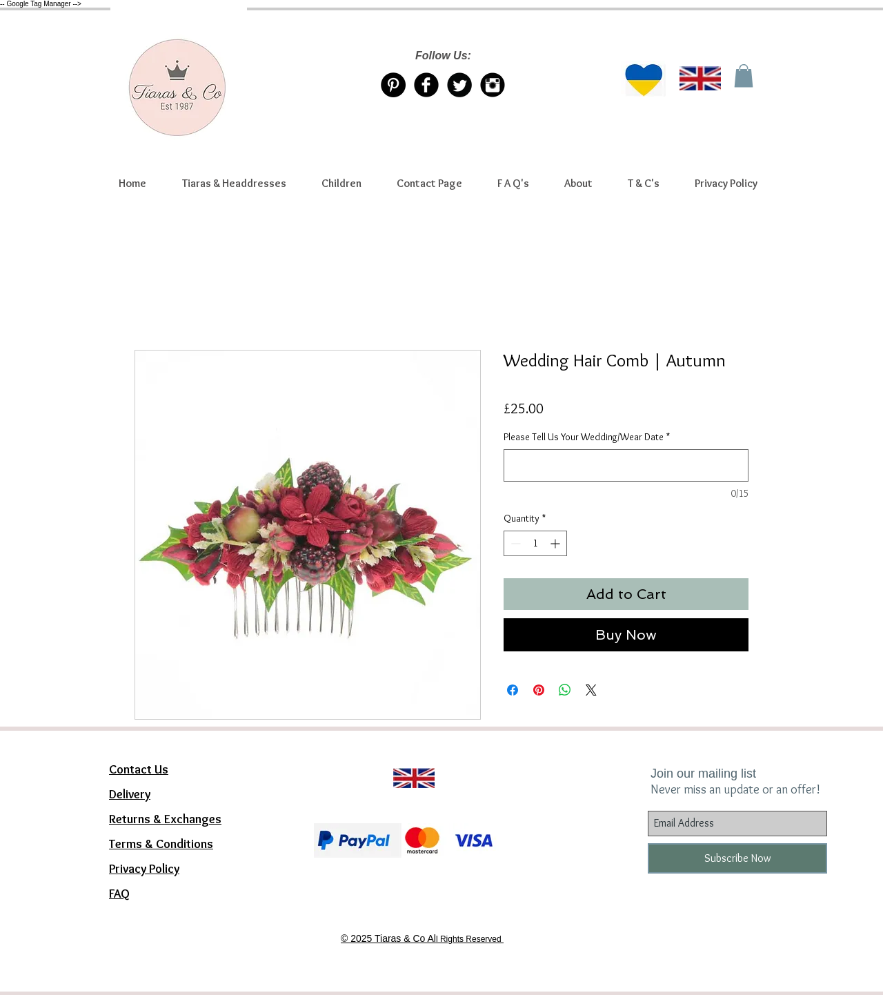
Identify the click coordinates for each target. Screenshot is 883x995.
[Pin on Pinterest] (538, 690)
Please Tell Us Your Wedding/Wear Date (587, 437)
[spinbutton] (535, 543)
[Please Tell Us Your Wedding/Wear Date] (626, 465)
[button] (234, 183)
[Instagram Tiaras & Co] (492, 84)
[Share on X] (591, 690)
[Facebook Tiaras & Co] (426, 84)
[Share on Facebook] (512, 690)
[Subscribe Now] (737, 858)
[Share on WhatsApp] (565, 690)
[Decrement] (514, 543)
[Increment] (556, 543)
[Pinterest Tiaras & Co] (393, 84)
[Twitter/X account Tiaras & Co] (459, 84)
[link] (743, 75)
